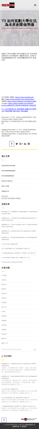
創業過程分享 (5, 191)
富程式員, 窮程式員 (7, 181)
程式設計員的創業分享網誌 (11, 198)
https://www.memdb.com (24, 97)
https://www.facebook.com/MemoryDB (21, 101)
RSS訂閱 (5, 196)
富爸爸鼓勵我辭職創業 (8, 176)
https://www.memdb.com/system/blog (20, 99)
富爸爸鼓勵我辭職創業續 (8, 170)
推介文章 (4, 307)
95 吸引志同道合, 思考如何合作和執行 (12, 262)
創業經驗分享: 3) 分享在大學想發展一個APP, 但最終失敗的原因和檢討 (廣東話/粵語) (19, 225)
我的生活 (4, 298)
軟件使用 (4, 334)
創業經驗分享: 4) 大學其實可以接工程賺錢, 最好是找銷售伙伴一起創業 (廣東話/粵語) (19, 219)
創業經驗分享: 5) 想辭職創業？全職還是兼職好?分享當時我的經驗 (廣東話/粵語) (19, 212)
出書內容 (4, 280)
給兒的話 (4, 325)
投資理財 (4, 302)
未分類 (3, 311)
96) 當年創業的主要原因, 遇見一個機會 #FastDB (16, 257)
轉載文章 (4, 338)
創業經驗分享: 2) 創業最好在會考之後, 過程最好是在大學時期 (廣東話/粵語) (19, 232)
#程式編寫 (24, 111)
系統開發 (4, 320)
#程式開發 (9, 111)
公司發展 (4, 275)
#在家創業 (20, 109)
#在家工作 (12, 109)
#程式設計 (16, 111)
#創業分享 (28, 109)
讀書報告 (4, 329)
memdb (26, 30)
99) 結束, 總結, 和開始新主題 (10, 244)
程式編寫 (4, 316)
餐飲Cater (5, 343)
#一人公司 (5, 109)
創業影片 (4, 289)
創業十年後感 (5, 186)
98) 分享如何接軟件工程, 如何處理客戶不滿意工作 (16, 248)
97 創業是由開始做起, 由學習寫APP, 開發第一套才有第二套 (18, 253)
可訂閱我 (8, 356)
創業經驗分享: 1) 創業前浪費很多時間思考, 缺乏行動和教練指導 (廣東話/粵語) (19, 238)
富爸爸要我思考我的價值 (8, 165)
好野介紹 (4, 293)
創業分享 (4, 284)
